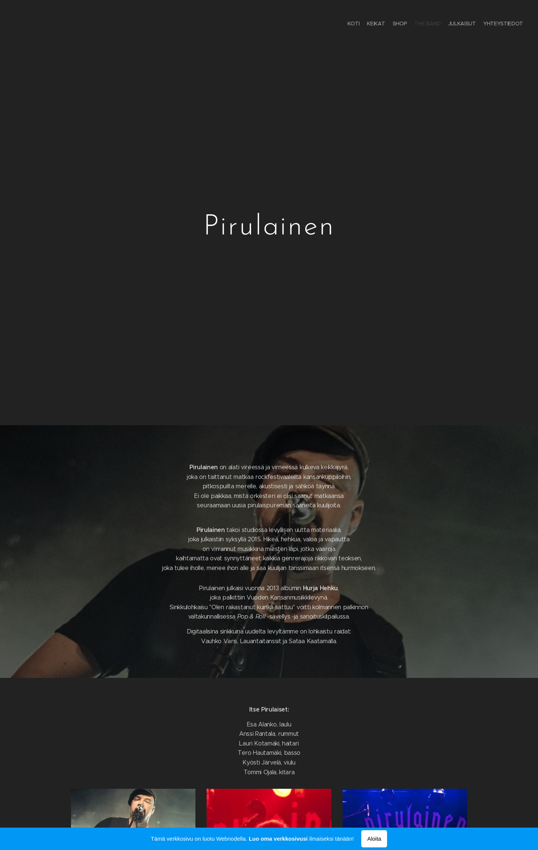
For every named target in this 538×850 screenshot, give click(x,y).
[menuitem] (486, 24)
